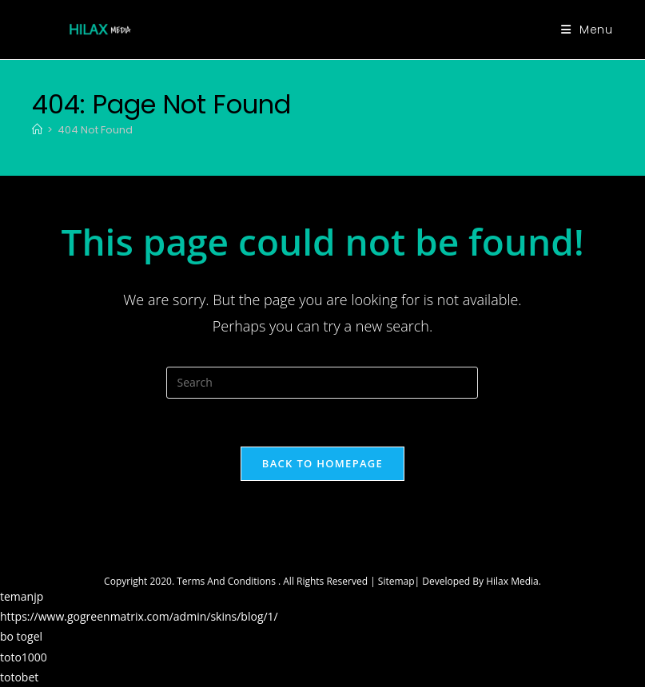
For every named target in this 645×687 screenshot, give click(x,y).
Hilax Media (512, 581)
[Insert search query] (322, 383)
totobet (19, 677)
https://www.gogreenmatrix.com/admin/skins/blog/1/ (139, 616)
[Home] (37, 129)
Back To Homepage (322, 463)
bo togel (21, 636)
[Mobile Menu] (587, 30)
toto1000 (23, 657)
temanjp (21, 596)
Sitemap (396, 581)
